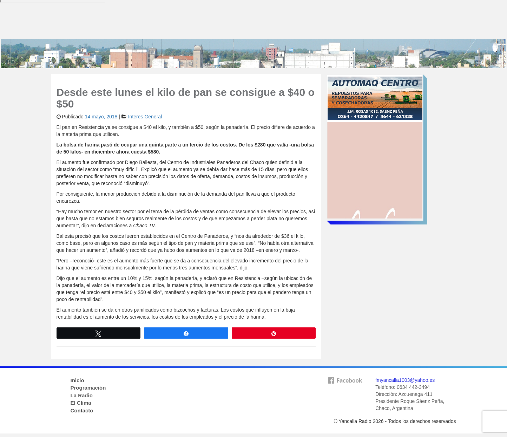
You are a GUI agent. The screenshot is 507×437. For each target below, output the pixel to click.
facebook (344, 391)
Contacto (82, 410)
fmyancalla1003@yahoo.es (405, 380)
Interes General (145, 116)
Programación (88, 388)
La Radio (82, 395)
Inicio (77, 380)
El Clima (81, 403)
